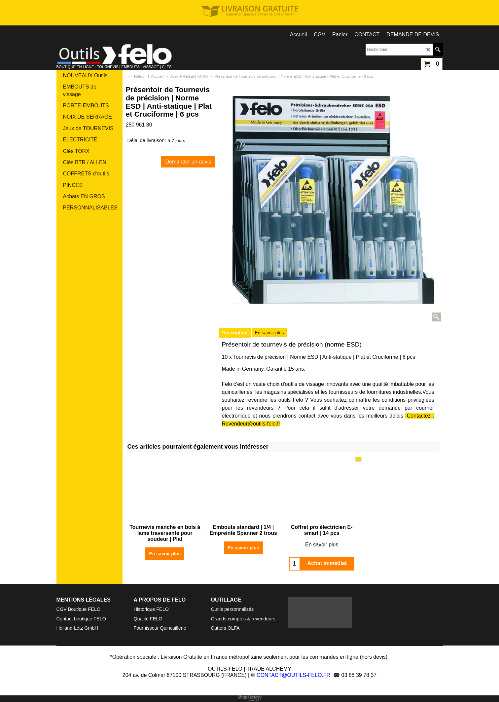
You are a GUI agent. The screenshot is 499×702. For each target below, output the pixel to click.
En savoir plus (269, 332)
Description (235, 332)
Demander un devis (188, 162)
